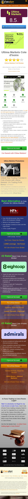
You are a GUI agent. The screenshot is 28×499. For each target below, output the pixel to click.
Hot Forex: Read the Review (14, 241)
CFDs (5, 102)
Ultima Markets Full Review (14, 63)
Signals (23, 102)
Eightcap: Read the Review (14, 309)
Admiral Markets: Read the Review (14, 373)
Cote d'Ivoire (4, 5)
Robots (14, 102)
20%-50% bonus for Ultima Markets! (15, 27)
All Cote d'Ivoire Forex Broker (14, 249)
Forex (5, 96)
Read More (17, 493)
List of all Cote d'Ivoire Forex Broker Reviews (14, 465)
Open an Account (13, 148)
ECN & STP (5, 107)
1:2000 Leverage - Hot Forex (15, 236)
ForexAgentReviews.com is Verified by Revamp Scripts (9, 489)
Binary (14, 96)
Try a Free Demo (14, 302)
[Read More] (17, 193)
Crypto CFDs (14, 107)
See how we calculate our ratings (14, 71)
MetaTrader (23, 96)
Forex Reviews (15, 5)
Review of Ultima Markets (6, 142)
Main (10, 5)
